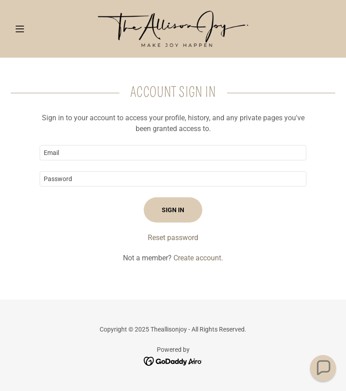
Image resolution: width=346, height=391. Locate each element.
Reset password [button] (173, 237)
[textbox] (173, 152)
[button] (35, 29)
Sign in (173, 210)
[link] (173, 29)
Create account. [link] (198, 258)
